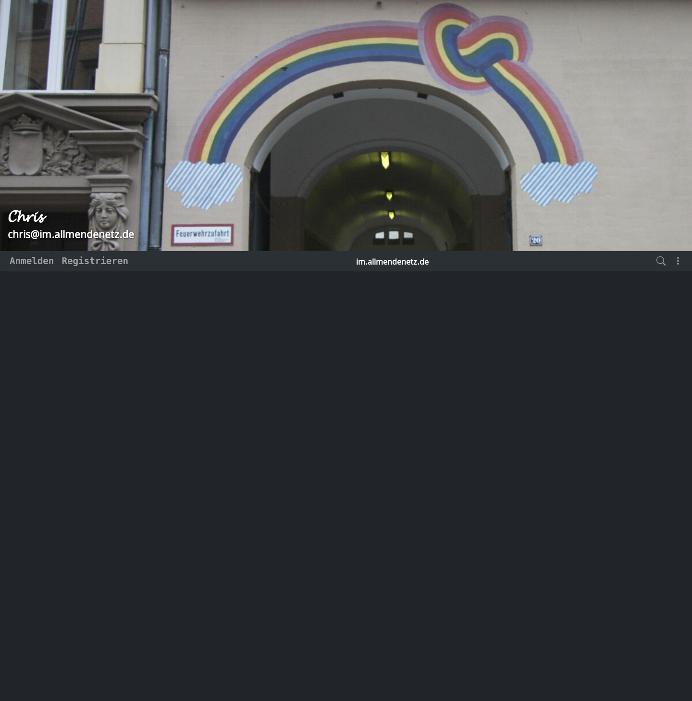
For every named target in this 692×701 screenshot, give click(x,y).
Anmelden (32, 261)
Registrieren (95, 261)
